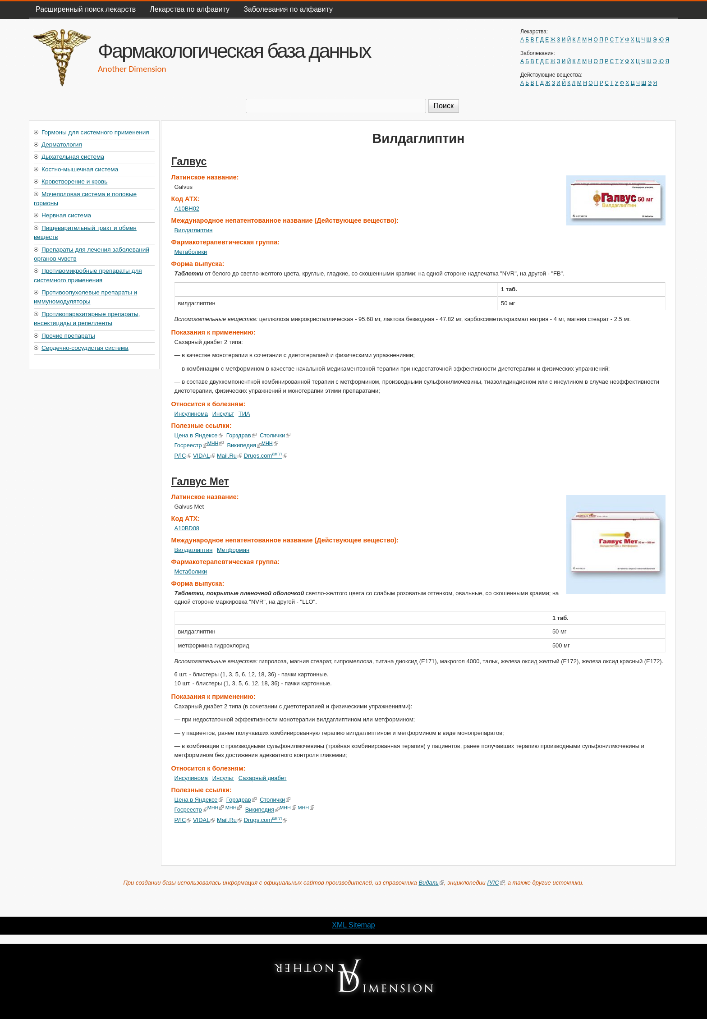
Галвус (189, 161)
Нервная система (66, 215)
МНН (215, 443)
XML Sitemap (353, 925)
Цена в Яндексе (198, 435)
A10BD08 (186, 528)
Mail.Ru (229, 455)
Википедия (244, 445)
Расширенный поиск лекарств (86, 9)
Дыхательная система (72, 156)
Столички (275, 435)
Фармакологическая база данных (234, 50)
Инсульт (223, 413)
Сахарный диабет (263, 778)
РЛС (183, 455)
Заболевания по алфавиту (288, 9)
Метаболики (190, 251)
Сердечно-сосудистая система (85, 347)
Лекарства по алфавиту (190, 9)
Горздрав (241, 435)
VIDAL (204, 455)
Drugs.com (265, 455)
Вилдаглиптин (193, 230)
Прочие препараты (68, 335)
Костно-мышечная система (79, 169)
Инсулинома (191, 413)
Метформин (233, 549)
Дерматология (61, 144)
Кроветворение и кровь (74, 181)
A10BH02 (186, 208)
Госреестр (190, 445)
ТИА (244, 413)
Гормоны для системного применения (95, 132)
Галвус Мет (200, 481)
